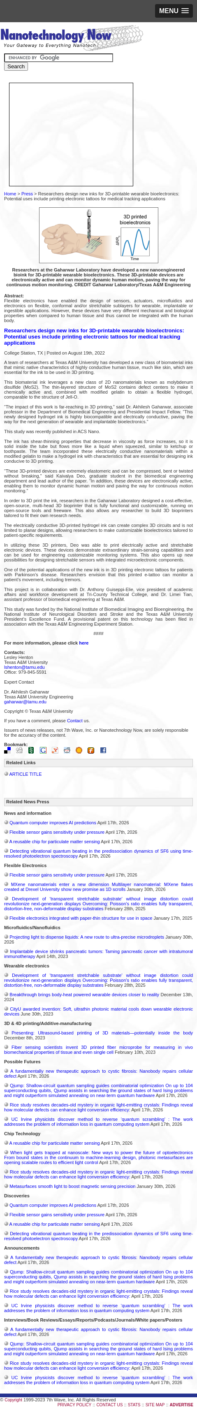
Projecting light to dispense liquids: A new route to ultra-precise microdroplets (86, 937)
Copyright (13, 1400)
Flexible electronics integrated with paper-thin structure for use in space (80, 918)
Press (27, 193)
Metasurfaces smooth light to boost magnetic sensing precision (72, 1186)
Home (10, 193)
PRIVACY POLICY (74, 1405)
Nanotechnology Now (72, 39)
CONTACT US (109, 1405)
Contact (75, 720)
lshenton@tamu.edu (24, 667)
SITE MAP (155, 1405)
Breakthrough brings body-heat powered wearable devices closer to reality (84, 994)
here (83, 642)
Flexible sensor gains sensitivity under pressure (56, 832)
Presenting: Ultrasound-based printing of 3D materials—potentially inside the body (102, 1032)
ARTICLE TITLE (25, 774)
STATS (134, 1405)
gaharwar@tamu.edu (25, 701)
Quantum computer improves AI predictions (52, 822)
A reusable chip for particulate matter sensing (54, 841)
